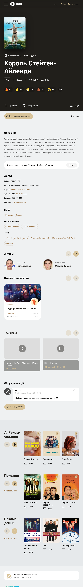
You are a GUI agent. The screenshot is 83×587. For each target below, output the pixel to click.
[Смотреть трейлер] (10, 105)
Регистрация (73, 4)
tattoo (7, 238)
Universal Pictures (12, 227)
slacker (16, 238)
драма (45, 79)
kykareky (10, 305)
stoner (25, 238)
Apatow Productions (30, 227)
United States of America (20, 190)
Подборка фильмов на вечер (21, 308)
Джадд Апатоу (20, 202)
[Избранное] (30, 105)
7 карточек (11, 313)
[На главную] (16, 4)
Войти (63, 4)
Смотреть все (10, 491)
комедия (34, 79)
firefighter (9, 243)
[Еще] (74, 105)
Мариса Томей (63, 266)
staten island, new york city (62, 238)
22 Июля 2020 (21, 194)
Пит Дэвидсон (24, 266)
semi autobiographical (40, 238)
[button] (76, 253)
